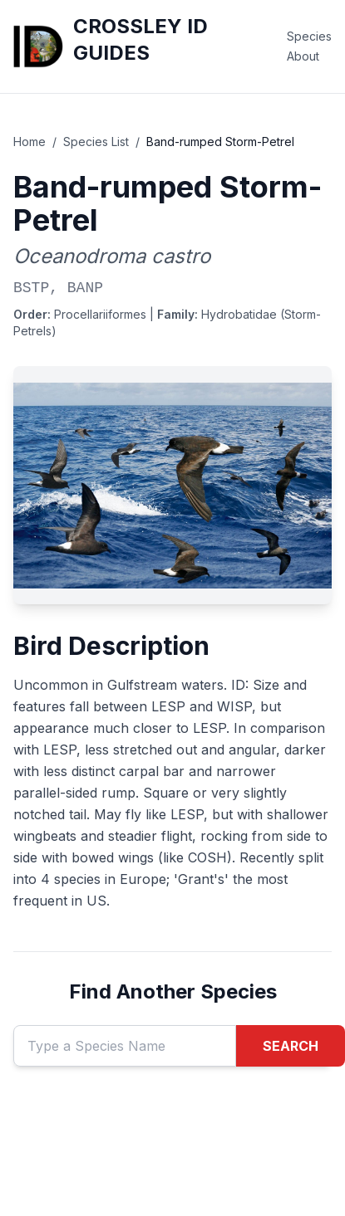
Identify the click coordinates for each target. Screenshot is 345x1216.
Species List (96, 141)
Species (309, 36)
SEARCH (290, 1046)
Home (29, 141)
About (303, 56)
